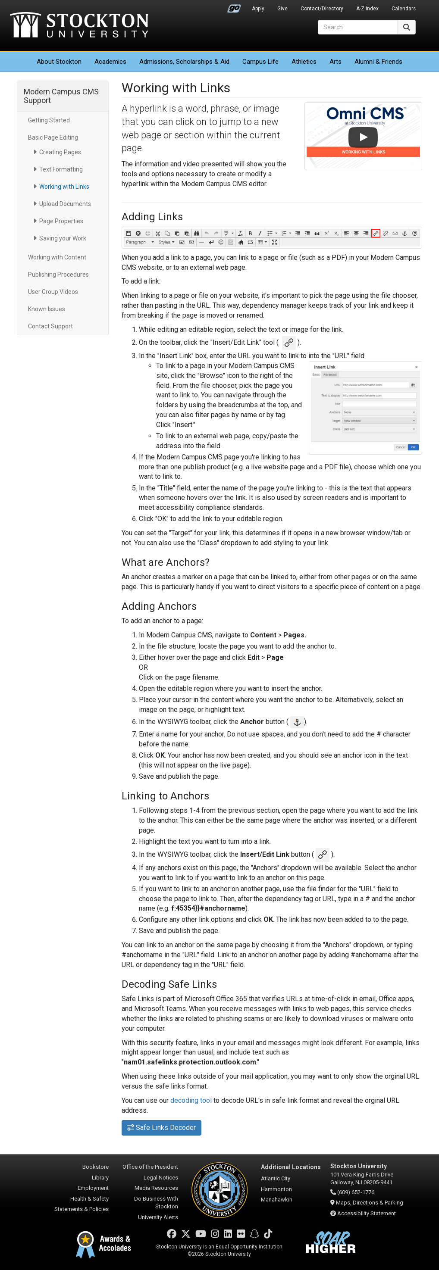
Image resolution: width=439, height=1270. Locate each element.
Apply (258, 9)
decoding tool (191, 1100)
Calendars (404, 9)
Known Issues (46, 309)
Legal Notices (161, 1177)
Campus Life (260, 62)
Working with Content (57, 257)
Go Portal (234, 6)
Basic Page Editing (53, 137)
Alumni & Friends (378, 62)
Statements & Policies (81, 1209)
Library (100, 1177)
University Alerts (158, 1217)
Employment (93, 1188)
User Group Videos (53, 291)
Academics (110, 62)
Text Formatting (61, 169)
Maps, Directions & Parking (369, 1202)
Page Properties (61, 221)
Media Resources (156, 1188)
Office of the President (150, 1167)
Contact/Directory (322, 9)
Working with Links (64, 186)
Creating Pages (60, 152)
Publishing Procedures (58, 274)
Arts (335, 62)
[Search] (358, 27)
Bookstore (95, 1167)
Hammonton (276, 1189)
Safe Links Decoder (161, 1127)
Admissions (184, 62)
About (59, 62)
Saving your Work (62, 238)
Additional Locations (291, 1167)
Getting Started (49, 120)
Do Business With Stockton (156, 1202)
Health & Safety (89, 1198)
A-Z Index (367, 9)
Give (282, 9)
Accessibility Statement (366, 1213)
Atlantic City (275, 1178)
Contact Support (50, 326)
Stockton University (79, 26)
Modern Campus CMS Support (61, 96)
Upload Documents (65, 203)
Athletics (304, 62)
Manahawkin (276, 1199)
